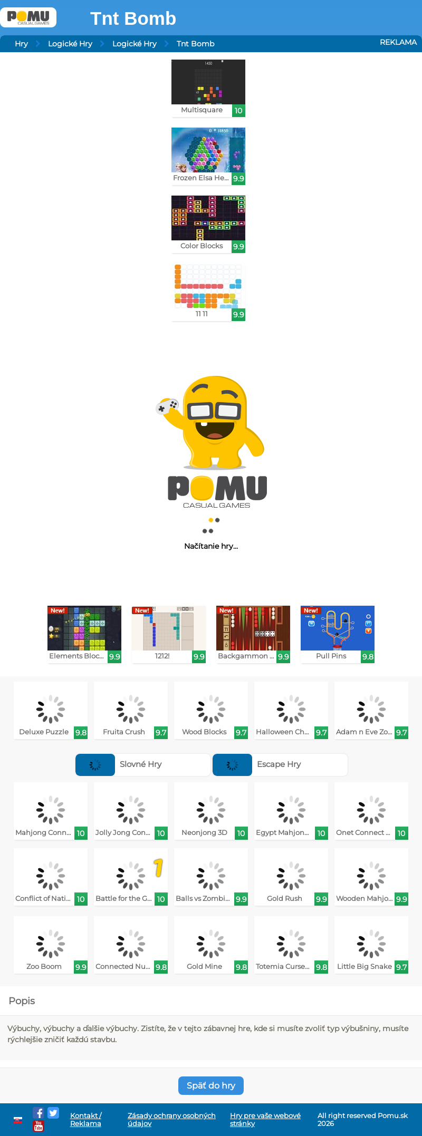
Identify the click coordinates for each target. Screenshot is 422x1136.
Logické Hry (70, 43)
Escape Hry (257, 764)
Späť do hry (211, 1086)
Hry (21, 43)
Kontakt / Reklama (85, 1120)
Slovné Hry (118, 764)
